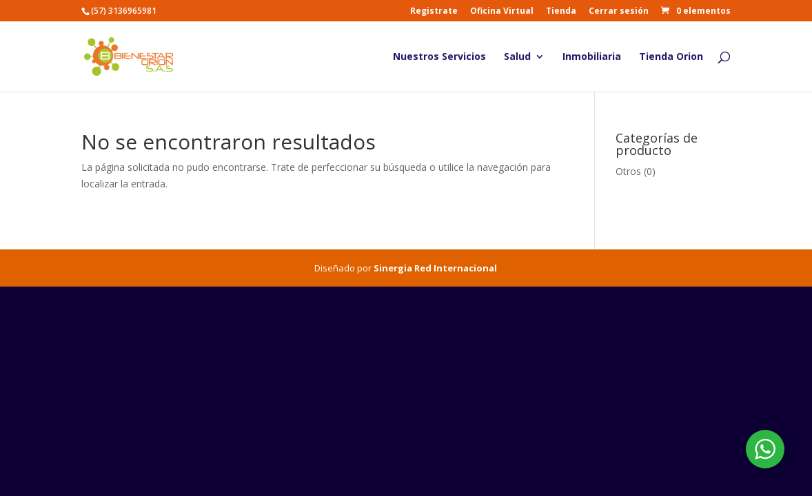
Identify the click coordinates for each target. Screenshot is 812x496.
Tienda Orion (671, 57)
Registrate (434, 12)
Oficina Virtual (502, 12)
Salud (517, 57)
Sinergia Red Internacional (435, 268)
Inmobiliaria (591, 57)
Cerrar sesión (619, 12)
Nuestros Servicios (439, 57)
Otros (628, 171)
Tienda (561, 12)
